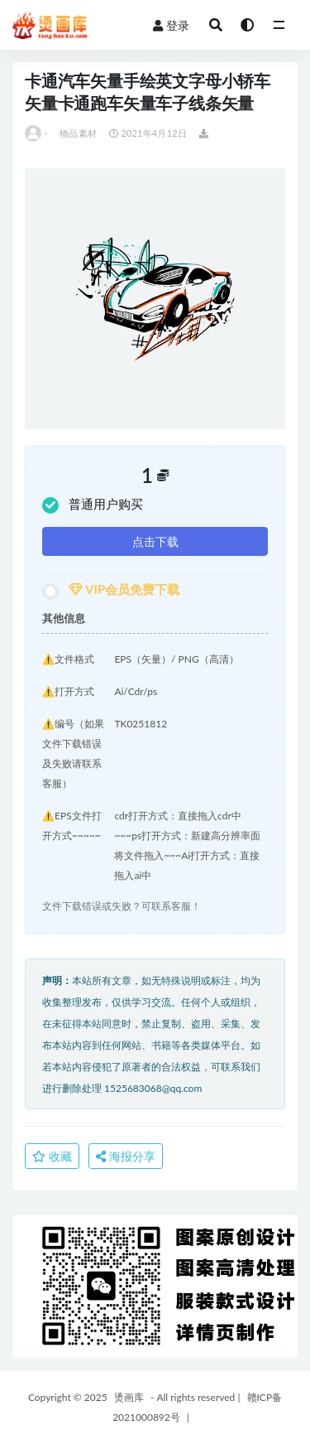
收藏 (52, 1156)
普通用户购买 (92, 505)
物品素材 (78, 133)
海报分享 (125, 1156)
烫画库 (129, 1397)
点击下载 (155, 541)
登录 (171, 25)
